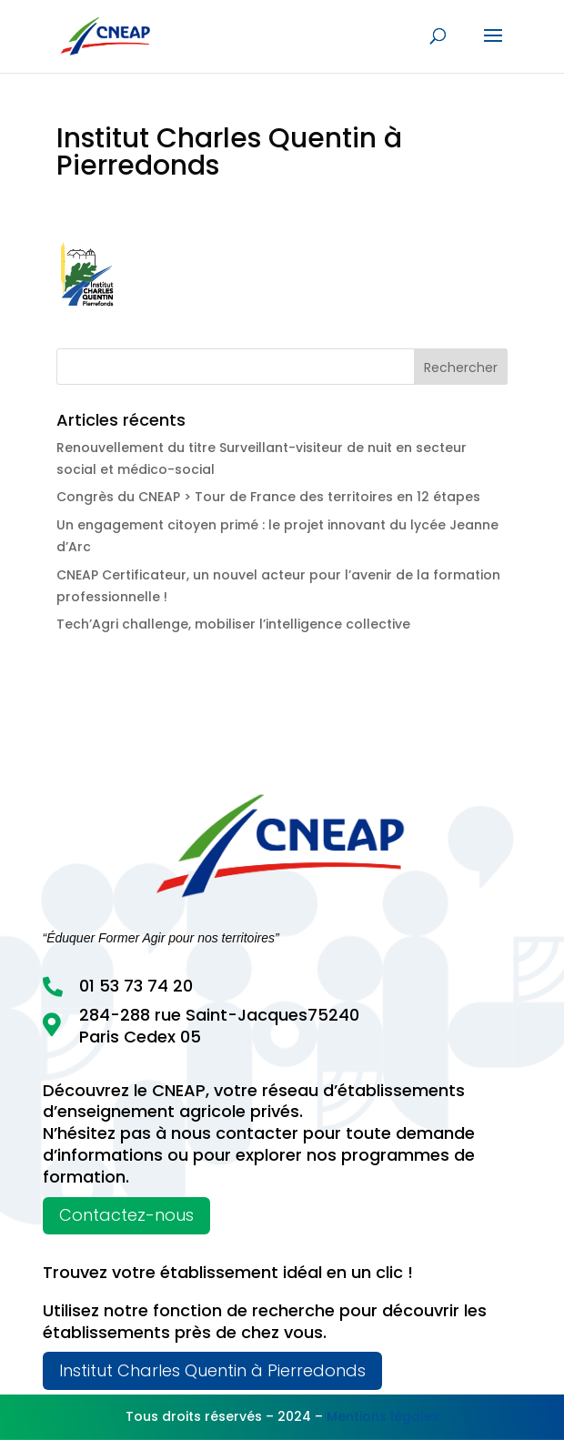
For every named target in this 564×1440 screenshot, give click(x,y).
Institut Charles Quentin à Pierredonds (212, 1370)
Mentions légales (383, 1416)
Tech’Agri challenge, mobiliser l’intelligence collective (233, 624)
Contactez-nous (126, 1214)
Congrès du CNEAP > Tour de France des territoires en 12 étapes (268, 497)
